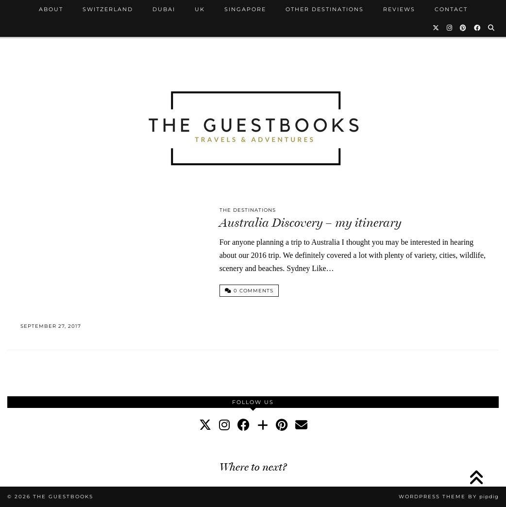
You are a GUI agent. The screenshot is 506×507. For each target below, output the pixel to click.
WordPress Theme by (449, 496)
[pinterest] (281, 425)
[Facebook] (477, 27)
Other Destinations (325, 9)
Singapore (245, 9)
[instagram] (224, 425)
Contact (451, 9)
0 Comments (249, 290)
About (51, 9)
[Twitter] (436, 27)
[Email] (301, 425)
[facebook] (243, 425)
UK (200, 9)
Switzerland (108, 9)
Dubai (163, 9)
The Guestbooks (63, 496)
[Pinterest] (463, 27)
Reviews (399, 9)
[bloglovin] (262, 425)
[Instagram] (450, 27)
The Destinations (247, 210)
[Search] (491, 27)
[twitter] (205, 425)
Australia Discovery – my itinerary (310, 223)
